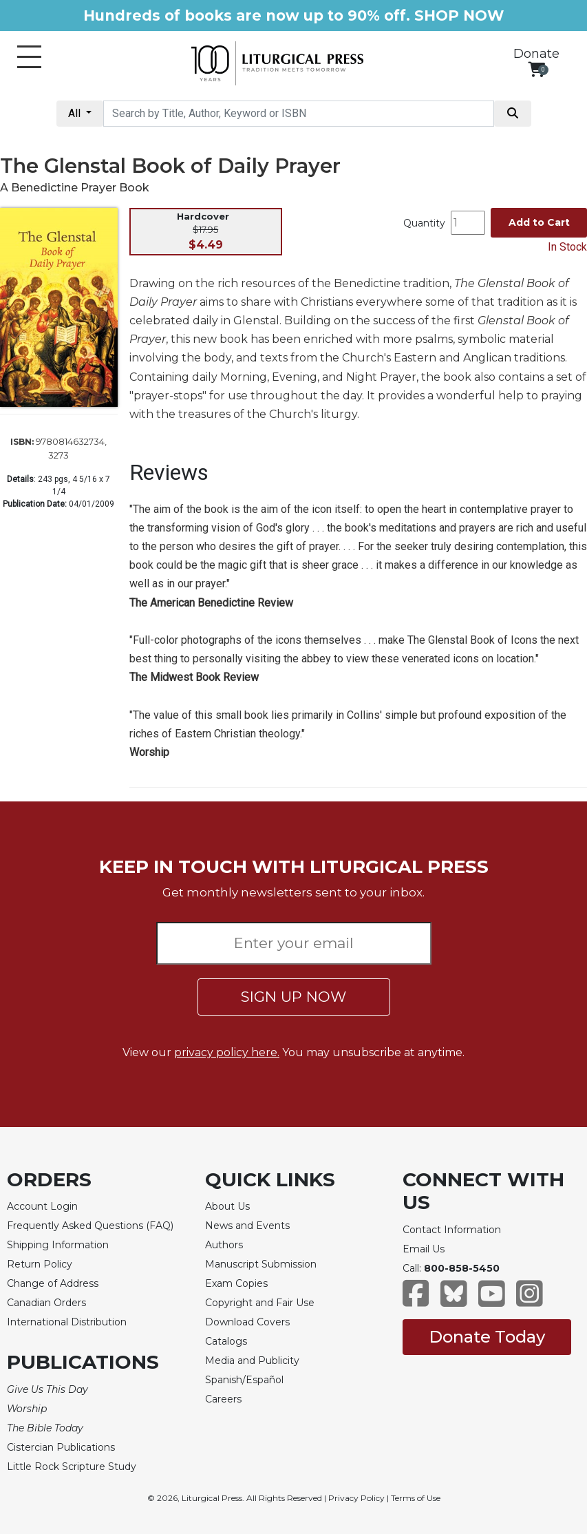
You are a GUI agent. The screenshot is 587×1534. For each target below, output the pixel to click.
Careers (223, 1399)
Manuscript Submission (261, 1264)
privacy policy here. (226, 1052)
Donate (536, 53)
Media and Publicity (252, 1360)
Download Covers (247, 1322)
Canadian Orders (46, 1302)
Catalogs (226, 1341)
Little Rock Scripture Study (71, 1466)
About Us (227, 1206)
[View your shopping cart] (536, 69)
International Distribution (67, 1322)
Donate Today (487, 1337)
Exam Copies (236, 1283)
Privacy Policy (356, 1498)
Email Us (424, 1249)
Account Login (42, 1206)
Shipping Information (58, 1245)
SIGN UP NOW (293, 996)
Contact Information (452, 1229)
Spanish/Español (244, 1380)
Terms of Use (415, 1498)
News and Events (247, 1225)
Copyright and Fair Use (259, 1302)
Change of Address (52, 1283)
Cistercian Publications (61, 1447)
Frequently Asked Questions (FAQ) (90, 1225)
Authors (224, 1245)
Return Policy (39, 1264)
